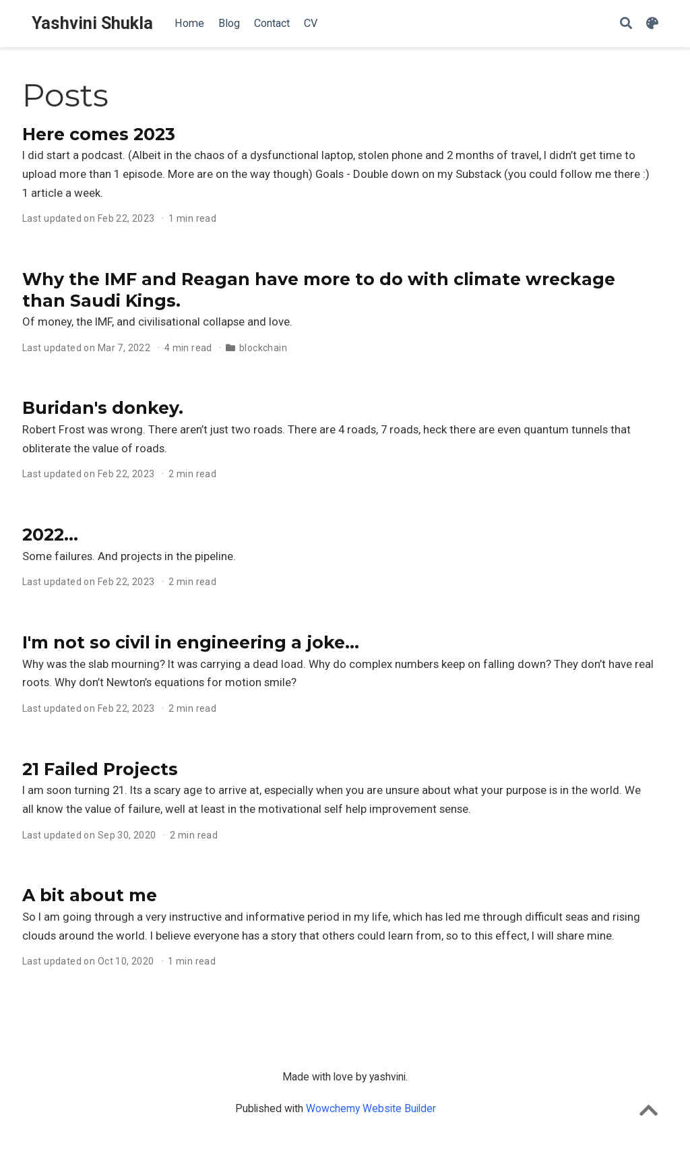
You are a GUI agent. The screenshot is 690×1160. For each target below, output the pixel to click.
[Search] (626, 24)
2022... (50, 534)
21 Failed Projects (100, 769)
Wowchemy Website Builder (371, 1108)
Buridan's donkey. (102, 408)
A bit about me (89, 895)
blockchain (263, 347)
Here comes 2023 (98, 134)
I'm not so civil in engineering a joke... (190, 642)
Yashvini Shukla (92, 23)
